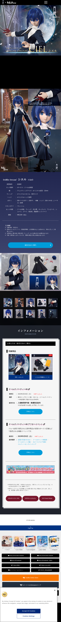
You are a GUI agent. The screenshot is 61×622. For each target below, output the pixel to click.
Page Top (30, 527)
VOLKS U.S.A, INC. (14, 498)
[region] (28, 604)
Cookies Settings (29, 616)
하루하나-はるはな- (30, 498)
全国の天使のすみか (24, 440)
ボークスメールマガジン (15, 570)
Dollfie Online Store (32, 578)
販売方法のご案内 (30, 245)
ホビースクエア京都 (39, 442)
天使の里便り (15, 565)
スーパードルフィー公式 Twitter (18, 547)
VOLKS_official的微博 (45, 570)
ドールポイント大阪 (24, 442)
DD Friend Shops (47, 498)
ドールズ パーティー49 (19, 389)
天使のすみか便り (45, 565)
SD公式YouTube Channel (16, 555)
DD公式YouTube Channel (45, 555)
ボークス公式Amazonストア (32, 585)
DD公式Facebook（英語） (45, 560)
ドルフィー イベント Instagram (54, 547)
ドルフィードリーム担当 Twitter (42, 547)
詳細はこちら (30, 411)
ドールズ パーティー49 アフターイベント (27, 424)
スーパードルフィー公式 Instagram (30, 547)
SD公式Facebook (15, 560)
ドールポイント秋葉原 (40, 440)
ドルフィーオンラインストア (27, 444)
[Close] (55, 590)
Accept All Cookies (28, 611)
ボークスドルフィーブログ (7, 547)
